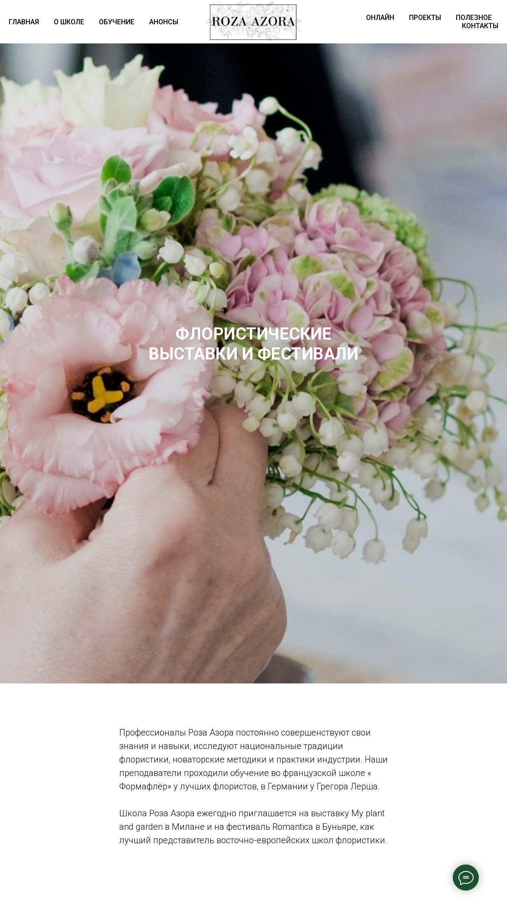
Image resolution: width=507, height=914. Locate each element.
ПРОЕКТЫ (425, 17)
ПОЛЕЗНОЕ (474, 17)
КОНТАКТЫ (480, 26)
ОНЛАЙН (380, 17)
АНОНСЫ (163, 22)
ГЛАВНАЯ (24, 22)
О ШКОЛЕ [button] (69, 22)
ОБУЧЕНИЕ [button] (116, 22)
